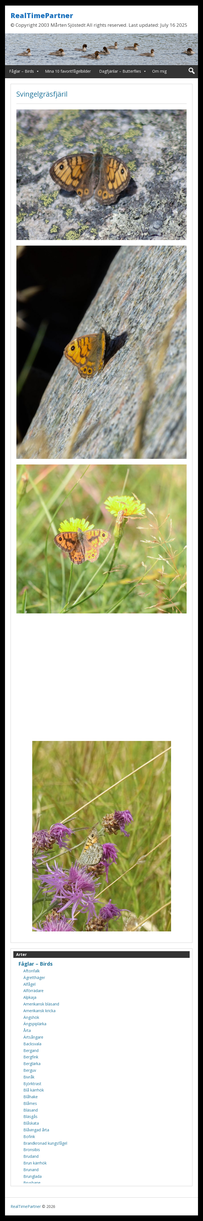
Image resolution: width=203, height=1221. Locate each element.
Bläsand (30, 1110)
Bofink (29, 1136)
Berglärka (32, 1063)
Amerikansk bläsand (41, 1004)
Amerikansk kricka (39, 1010)
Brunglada (32, 1176)
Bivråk (28, 1077)
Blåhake (30, 1096)
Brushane (32, 1182)
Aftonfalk (31, 970)
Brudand (31, 1156)
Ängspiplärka (34, 1023)
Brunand (31, 1169)
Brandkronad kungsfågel (45, 1143)
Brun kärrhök (35, 1163)
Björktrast (32, 1083)
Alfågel (29, 984)
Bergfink (30, 1056)
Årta (27, 1030)
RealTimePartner (42, 15)
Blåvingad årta (36, 1129)
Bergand (31, 1050)
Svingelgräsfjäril (41, 94)
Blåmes (30, 1103)
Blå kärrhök (33, 1090)
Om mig (159, 71)
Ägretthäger (34, 977)
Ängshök (31, 1017)
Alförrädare (33, 990)
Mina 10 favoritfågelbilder (68, 71)
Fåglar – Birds (21, 71)
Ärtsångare (33, 1037)
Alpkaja (29, 997)
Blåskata (31, 1123)
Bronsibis (31, 1149)
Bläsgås (30, 1116)
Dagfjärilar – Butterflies (120, 71)
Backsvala (32, 1043)
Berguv (29, 1070)
